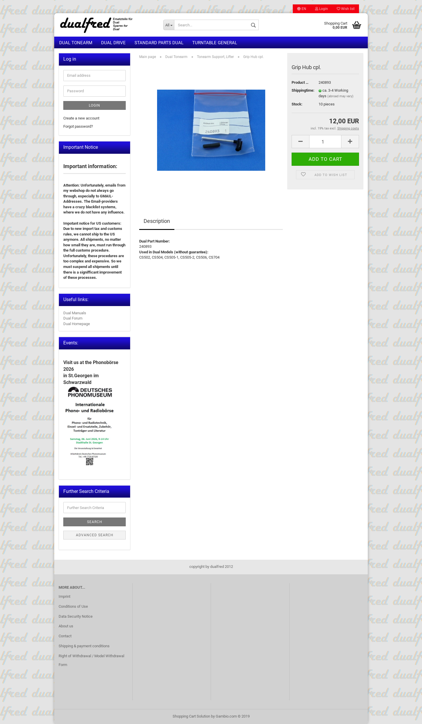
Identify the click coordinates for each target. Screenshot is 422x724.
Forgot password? (78, 126)
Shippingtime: (301, 90)
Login (321, 9)
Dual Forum (72, 318)
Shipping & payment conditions (84, 646)
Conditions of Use (73, 606)
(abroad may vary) (340, 96)
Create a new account (81, 118)
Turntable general (214, 42)
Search (94, 522)
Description (157, 221)
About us (66, 626)
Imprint (64, 596)
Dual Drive (113, 42)
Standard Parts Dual (159, 42)
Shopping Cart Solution (191, 716)
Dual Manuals (74, 313)
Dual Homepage (76, 324)
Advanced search (94, 535)
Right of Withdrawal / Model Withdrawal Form (91, 660)
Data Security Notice (76, 616)
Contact (65, 636)
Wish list (346, 9)
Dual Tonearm (75, 42)
